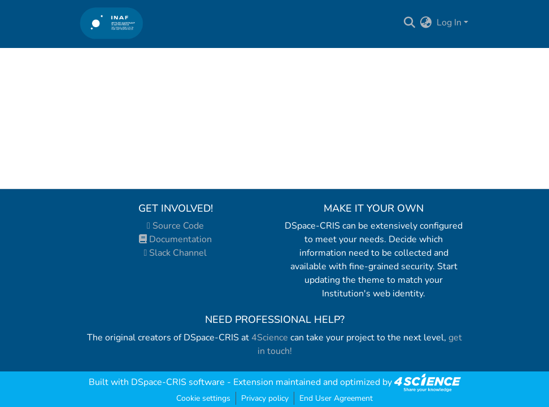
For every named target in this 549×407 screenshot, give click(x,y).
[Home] (111, 23)
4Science (269, 337)
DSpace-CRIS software (178, 382)
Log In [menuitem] (449, 22)
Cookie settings (203, 398)
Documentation (175, 239)
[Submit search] (410, 22)
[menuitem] (426, 22)
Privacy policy (265, 398)
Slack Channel (175, 253)
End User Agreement (336, 398)
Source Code (175, 226)
